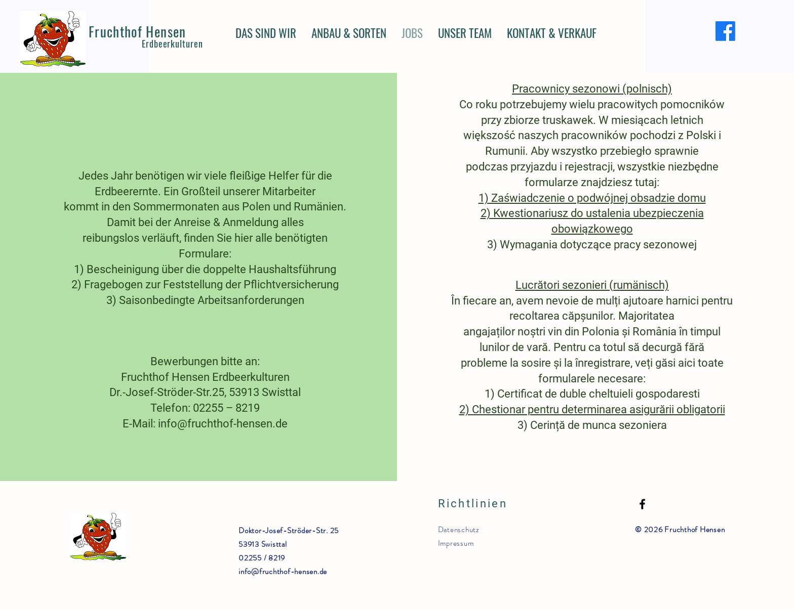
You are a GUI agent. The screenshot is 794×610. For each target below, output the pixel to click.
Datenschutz (459, 529)
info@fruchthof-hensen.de (283, 571)
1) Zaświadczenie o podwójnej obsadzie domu (592, 198)
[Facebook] (725, 31)
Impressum (456, 543)
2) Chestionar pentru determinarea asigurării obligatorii (592, 409)
